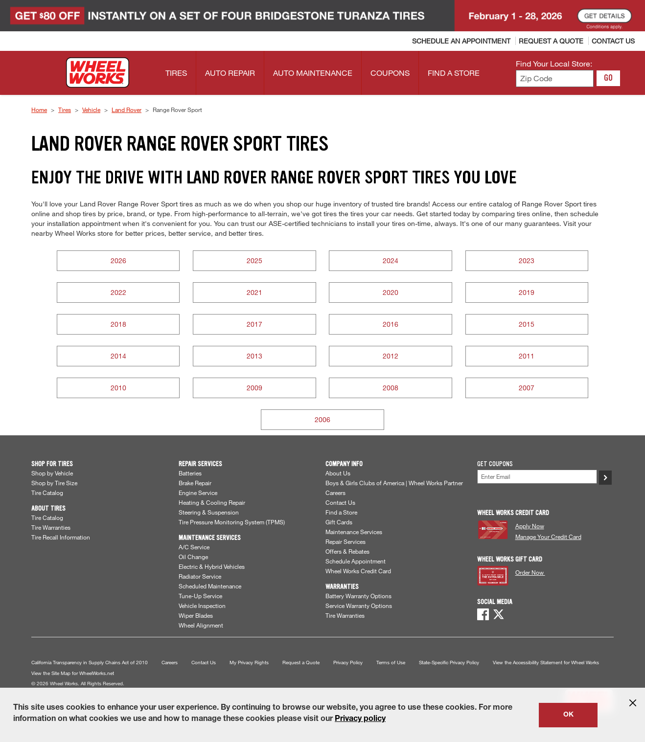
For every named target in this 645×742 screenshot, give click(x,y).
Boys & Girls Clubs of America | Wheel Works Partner (394, 483)
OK (568, 715)
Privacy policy (360, 719)
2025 (254, 260)
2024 (390, 260)
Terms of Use (390, 662)
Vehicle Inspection (202, 605)
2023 (526, 260)
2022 (118, 292)
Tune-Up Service (200, 596)
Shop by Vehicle (52, 473)
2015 (526, 324)
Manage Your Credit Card (548, 536)
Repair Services (345, 541)
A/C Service (194, 547)
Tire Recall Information (60, 537)
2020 (390, 292)
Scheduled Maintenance (210, 586)
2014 (118, 356)
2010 (118, 387)
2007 (526, 387)
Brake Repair (195, 483)
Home (39, 109)
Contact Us (340, 502)
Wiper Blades (196, 615)
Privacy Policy (348, 662)
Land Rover (126, 109)
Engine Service (198, 492)
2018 (118, 324)
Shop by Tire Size (54, 483)
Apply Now (529, 526)
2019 (526, 292)
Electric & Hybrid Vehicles (212, 566)
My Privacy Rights (249, 662)
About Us (337, 473)
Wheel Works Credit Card (358, 571)
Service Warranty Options (358, 605)
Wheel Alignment (201, 625)
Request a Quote (301, 662)
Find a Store (341, 512)
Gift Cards (338, 522)
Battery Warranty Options (358, 596)
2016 (390, 324)
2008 (390, 387)
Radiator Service (200, 576)
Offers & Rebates (347, 551)
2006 (322, 419)
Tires (64, 109)
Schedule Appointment (355, 561)
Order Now (530, 572)
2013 (254, 356)
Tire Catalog (47, 492)
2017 (254, 324)
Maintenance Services (353, 532)
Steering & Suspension (209, 512)
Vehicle (91, 109)
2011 (526, 356)
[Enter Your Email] (537, 477)
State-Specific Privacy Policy (449, 662)
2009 (254, 387)
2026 (118, 260)
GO (608, 78)
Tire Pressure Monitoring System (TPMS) (232, 522)
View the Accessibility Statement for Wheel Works (546, 662)
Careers (335, 492)
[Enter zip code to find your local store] (554, 78)
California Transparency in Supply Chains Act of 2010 (89, 662)
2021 (254, 292)
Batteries (190, 473)
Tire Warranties (50, 527)
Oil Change (193, 557)
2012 (390, 356)
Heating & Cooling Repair (212, 502)
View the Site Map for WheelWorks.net (72, 673)
